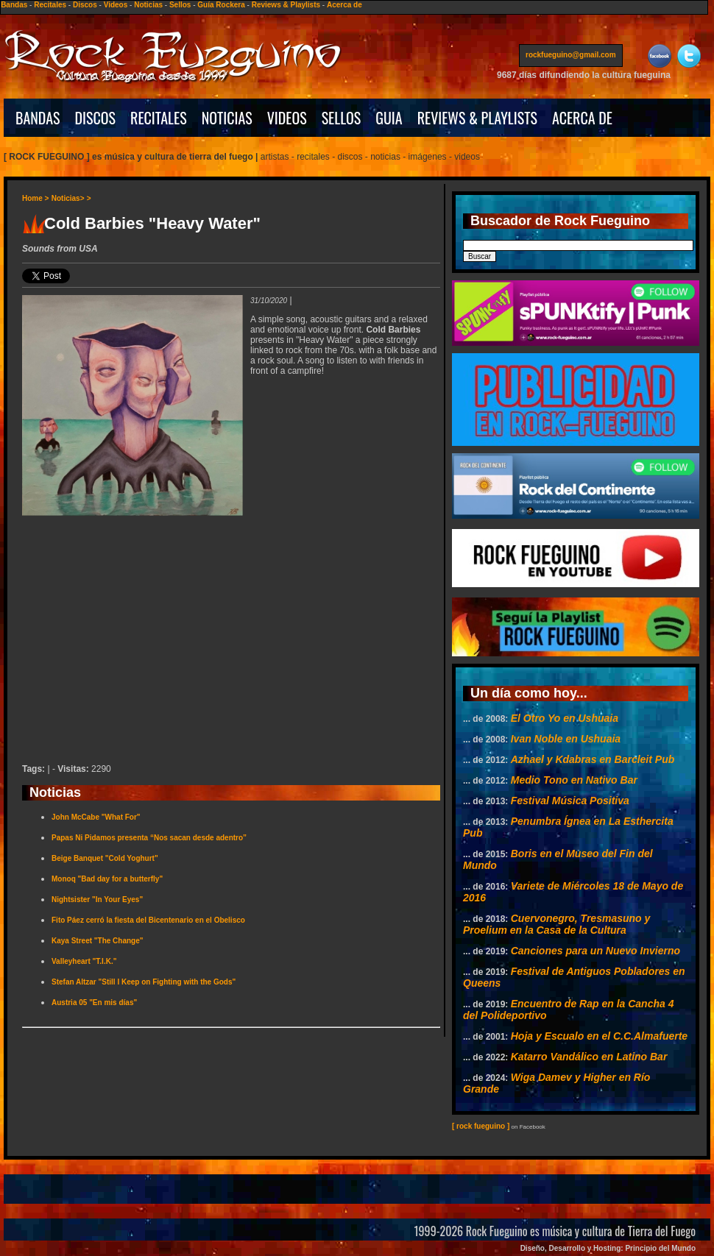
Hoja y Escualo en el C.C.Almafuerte (599, 1036)
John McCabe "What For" (96, 817)
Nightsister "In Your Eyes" (97, 899)
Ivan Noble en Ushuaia (566, 739)
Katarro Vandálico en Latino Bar (589, 1056)
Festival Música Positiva (570, 800)
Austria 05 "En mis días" (94, 1002)
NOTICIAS (227, 118)
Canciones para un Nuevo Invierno (595, 951)
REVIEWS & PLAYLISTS (477, 118)
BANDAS (37, 118)
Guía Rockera (220, 5)
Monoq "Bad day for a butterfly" (107, 879)
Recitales (50, 5)
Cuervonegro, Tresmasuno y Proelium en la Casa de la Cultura (556, 924)
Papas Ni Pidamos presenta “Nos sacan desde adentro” (149, 838)
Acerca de (344, 5)
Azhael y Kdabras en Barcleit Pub (593, 759)
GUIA (388, 118)
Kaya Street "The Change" (98, 941)
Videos (116, 5)
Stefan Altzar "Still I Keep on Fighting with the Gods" (144, 982)
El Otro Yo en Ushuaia (564, 718)
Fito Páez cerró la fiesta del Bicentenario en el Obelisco (148, 920)
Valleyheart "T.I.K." (84, 961)
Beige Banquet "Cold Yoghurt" (105, 858)
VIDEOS (287, 118)
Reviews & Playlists (286, 5)
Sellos (180, 5)
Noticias (148, 5)
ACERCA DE (582, 118)
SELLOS (341, 118)
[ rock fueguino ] (480, 1126)
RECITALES (158, 118)
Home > (35, 198)
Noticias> (68, 198)
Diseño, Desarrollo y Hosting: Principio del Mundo (608, 1248)
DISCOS (95, 118)
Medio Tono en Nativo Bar (574, 780)
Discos (85, 5)
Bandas (14, 5)
